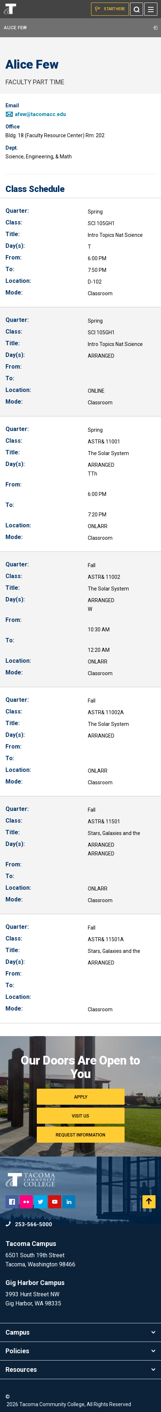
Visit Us (80, 1116)
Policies (80, 1351)
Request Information (80, 1135)
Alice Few (80, 27)
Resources (80, 1369)
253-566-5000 (28, 1224)
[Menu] (150, 9)
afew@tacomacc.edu (35, 114)
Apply (80, 1097)
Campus (80, 1332)
